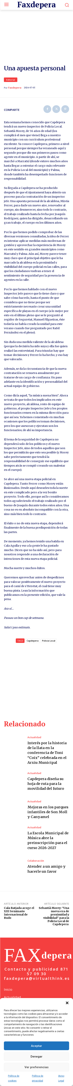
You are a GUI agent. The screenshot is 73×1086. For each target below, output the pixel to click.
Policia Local (48, 646)
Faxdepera (14, 93)
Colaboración (35, 866)
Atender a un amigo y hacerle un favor (46, 874)
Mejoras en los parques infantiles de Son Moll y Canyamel (47, 817)
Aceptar (36, 1046)
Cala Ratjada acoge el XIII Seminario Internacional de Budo (19, 918)
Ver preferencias (36, 1067)
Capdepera (33, 646)
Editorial (10, 85)
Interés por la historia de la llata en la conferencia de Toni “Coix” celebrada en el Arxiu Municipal (47, 758)
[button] (67, 1003)
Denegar (36, 1056)
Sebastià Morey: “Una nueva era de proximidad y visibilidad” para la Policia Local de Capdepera (54, 921)
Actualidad (34, 743)
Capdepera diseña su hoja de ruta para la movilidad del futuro (45, 789)
